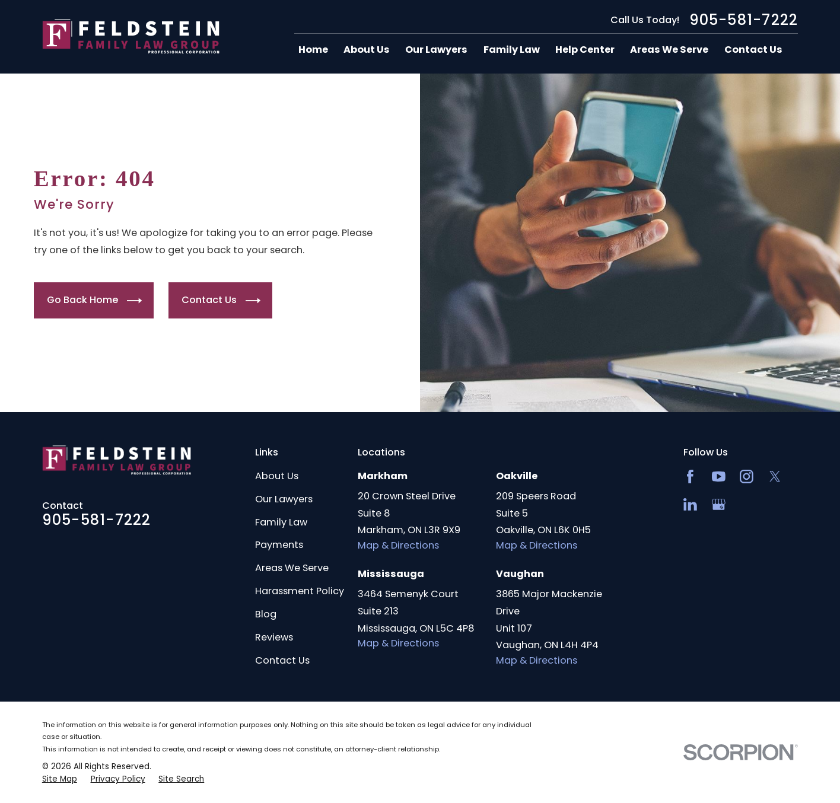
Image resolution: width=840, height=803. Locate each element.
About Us (276, 476)
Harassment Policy (299, 591)
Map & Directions (398, 545)
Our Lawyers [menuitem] (436, 49)
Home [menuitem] (313, 49)
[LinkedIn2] (690, 504)
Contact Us (221, 300)
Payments (279, 545)
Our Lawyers (284, 499)
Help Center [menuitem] (585, 49)
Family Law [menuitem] (511, 49)
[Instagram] (746, 476)
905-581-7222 (743, 20)
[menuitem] (59, 779)
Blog (265, 614)
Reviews (274, 637)
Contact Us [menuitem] (753, 49)
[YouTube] (719, 476)
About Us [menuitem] (366, 49)
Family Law (281, 522)
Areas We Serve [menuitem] (669, 49)
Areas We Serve (292, 568)
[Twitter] (775, 476)
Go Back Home (94, 300)
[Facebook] (690, 476)
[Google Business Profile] (719, 504)
